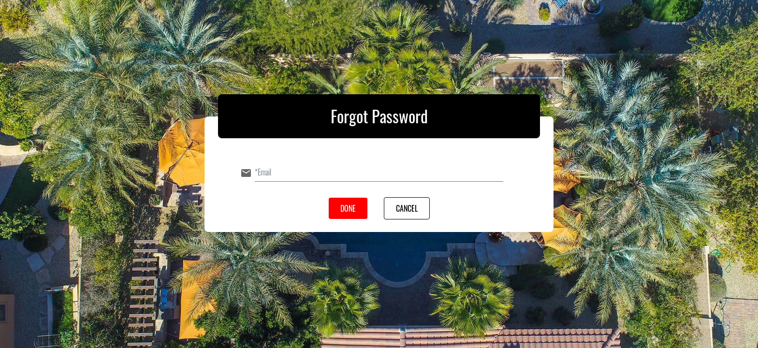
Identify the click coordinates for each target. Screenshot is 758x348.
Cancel (407, 208)
